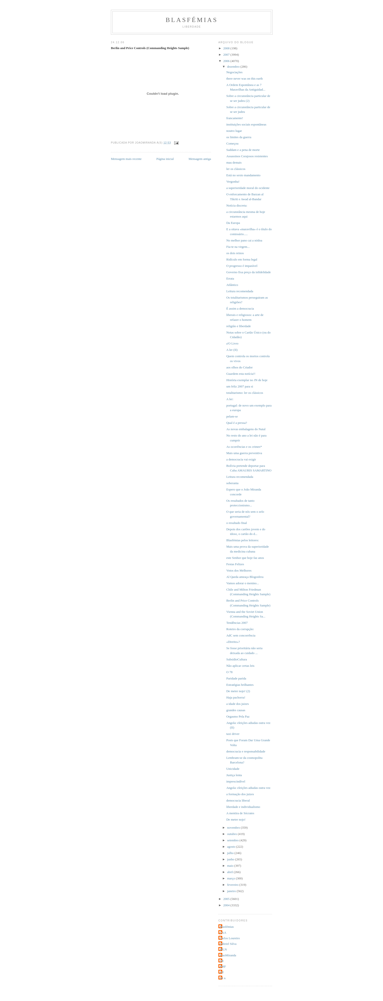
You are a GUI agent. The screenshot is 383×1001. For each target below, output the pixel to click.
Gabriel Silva (228, 944)
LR (222, 961)
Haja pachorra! (235, 697)
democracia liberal (238, 800)
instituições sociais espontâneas (246, 124)
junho (231, 859)
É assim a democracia (240, 308)
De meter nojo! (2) (238, 691)
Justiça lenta (234, 775)
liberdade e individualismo (243, 807)
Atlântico (232, 285)
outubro (232, 834)
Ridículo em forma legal (241, 259)
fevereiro (233, 884)
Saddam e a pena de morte (243, 150)
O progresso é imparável (241, 266)
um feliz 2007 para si (239, 386)
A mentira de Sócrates (240, 813)
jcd (221, 972)
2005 (226, 899)
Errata (230, 278)
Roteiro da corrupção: (240, 629)
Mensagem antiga (200, 159)
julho (230, 853)
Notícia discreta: (236, 205)
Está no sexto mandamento (243, 175)
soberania (232, 483)
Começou (232, 143)
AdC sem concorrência (240, 635)
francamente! (234, 118)
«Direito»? (233, 642)
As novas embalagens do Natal (245, 429)
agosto (231, 846)
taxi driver (232, 734)
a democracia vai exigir (241, 459)
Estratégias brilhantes (240, 685)
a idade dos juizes (237, 704)
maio (230, 865)
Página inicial (165, 159)
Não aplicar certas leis (240, 665)
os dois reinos (235, 253)
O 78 (229, 672)
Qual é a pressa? (236, 423)
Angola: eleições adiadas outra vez (248, 788)
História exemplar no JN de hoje (246, 380)
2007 (226, 54)
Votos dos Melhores (238, 570)
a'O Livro (232, 343)
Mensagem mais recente (126, 159)
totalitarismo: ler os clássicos (244, 393)
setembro (233, 840)
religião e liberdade (238, 326)
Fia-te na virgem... (237, 247)
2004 (226, 905)
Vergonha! (232, 181)
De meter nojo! (235, 819)
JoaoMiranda (228, 955)
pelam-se (232, 416)
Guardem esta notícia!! (240, 373)
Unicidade (232, 769)
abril (230, 872)
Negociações (234, 72)
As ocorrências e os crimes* (244, 446)
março (231, 878)
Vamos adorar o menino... (242, 583)
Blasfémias (192, 19)
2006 (226, 61)
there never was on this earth (244, 78)
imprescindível (235, 781)
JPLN (223, 949)
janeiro (232, 891)
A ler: (229, 399)
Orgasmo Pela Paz (237, 716)
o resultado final (236, 523)
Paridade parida (236, 678)
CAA (223, 932)
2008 (226, 48)
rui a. (223, 978)
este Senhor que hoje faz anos (245, 558)
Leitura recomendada (239, 291)
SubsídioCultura (236, 659)
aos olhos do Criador (239, 367)
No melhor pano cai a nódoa (244, 240)
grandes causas (235, 710)
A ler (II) (231, 350)
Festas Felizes (235, 564)
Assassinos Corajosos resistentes (247, 156)
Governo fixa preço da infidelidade (248, 272)
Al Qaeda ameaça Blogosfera (244, 577)
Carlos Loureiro (230, 938)
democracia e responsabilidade (245, 751)
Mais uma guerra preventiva (244, 453)
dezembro (234, 66)
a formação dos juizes (240, 794)
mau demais (233, 162)
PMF (223, 966)
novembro (234, 827)
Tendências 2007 (237, 623)
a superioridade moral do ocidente (247, 188)
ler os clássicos (235, 169)
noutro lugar (234, 131)
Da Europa (233, 223)
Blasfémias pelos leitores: (242, 540)
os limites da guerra (238, 137)
